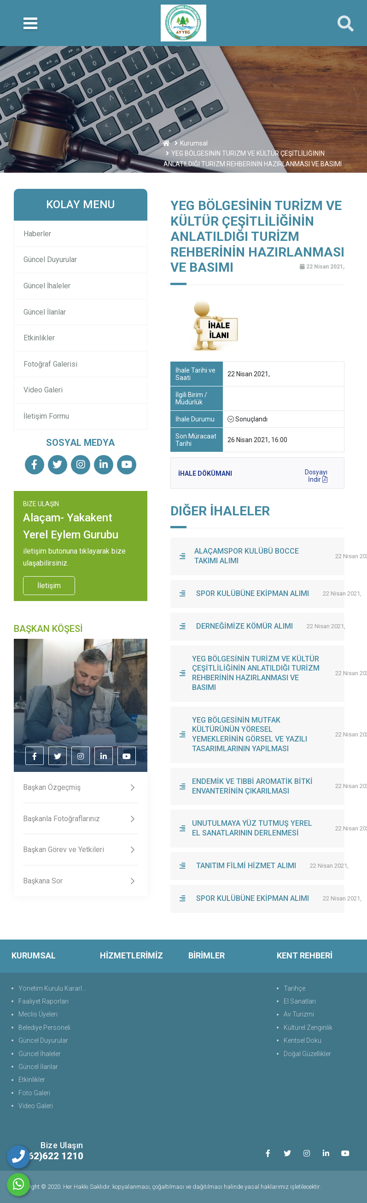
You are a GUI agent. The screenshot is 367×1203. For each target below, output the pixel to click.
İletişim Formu (46, 416)
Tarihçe (294, 988)
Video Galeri (43, 389)
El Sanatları (300, 1001)
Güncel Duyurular (50, 259)
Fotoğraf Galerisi (50, 364)
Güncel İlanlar (44, 312)
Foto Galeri (34, 1093)
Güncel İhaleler (46, 285)
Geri (339, 182)
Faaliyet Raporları (43, 1001)
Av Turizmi (299, 1014)
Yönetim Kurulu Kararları (53, 988)
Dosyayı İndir (316, 474)
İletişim (49, 585)
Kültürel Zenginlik (308, 1027)
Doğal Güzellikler (307, 1053)
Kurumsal (194, 143)
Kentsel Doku (302, 1040)
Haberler (37, 233)
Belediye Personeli (44, 1027)
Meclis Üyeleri (38, 1014)
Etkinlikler (39, 337)
